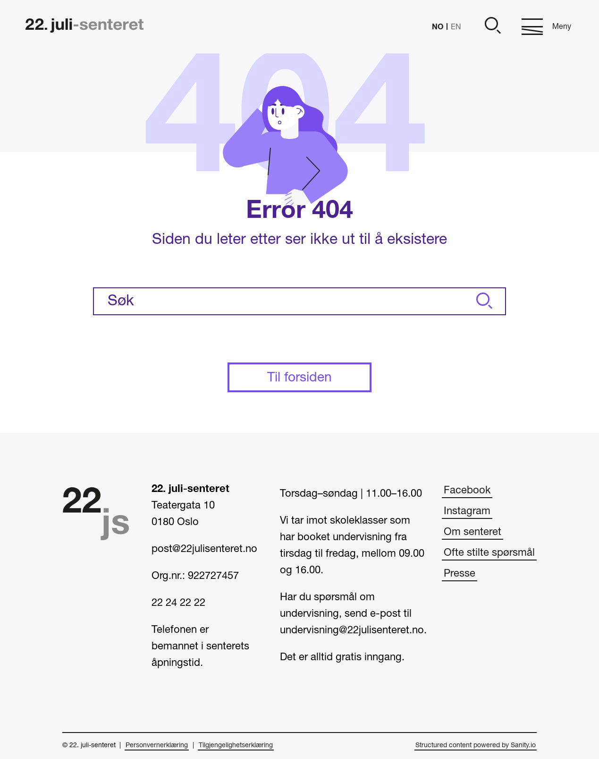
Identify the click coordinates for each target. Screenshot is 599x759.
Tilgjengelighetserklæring (236, 745)
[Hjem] (84, 26)
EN (456, 27)
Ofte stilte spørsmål (489, 553)
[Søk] (482, 301)
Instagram (467, 511)
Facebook (467, 490)
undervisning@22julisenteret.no (352, 630)
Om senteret (472, 532)
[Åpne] (491, 27)
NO (437, 26)
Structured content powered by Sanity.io (475, 745)
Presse (459, 573)
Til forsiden (299, 378)
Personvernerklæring (157, 745)
